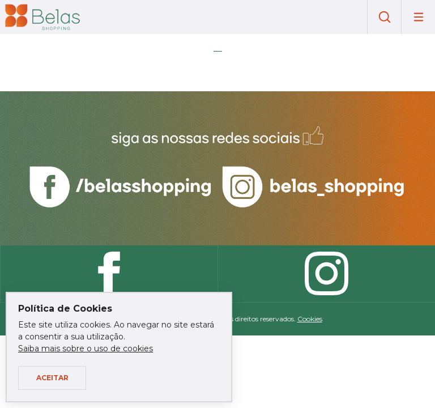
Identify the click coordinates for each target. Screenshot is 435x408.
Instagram (326, 273)
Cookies (309, 318)
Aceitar (52, 377)
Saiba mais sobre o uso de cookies (85, 348)
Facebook (109, 273)
